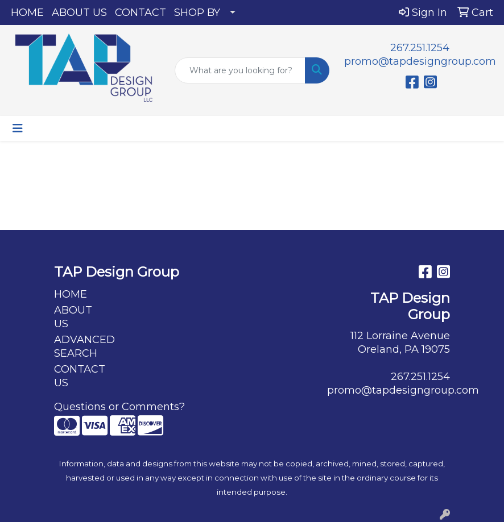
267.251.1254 (419, 47)
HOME (27, 12)
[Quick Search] (240, 70)
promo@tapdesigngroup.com (420, 61)
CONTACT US (79, 376)
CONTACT (140, 12)
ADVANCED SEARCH (81, 346)
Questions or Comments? (119, 406)
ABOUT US (79, 12)
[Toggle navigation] (18, 128)
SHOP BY (197, 12)
